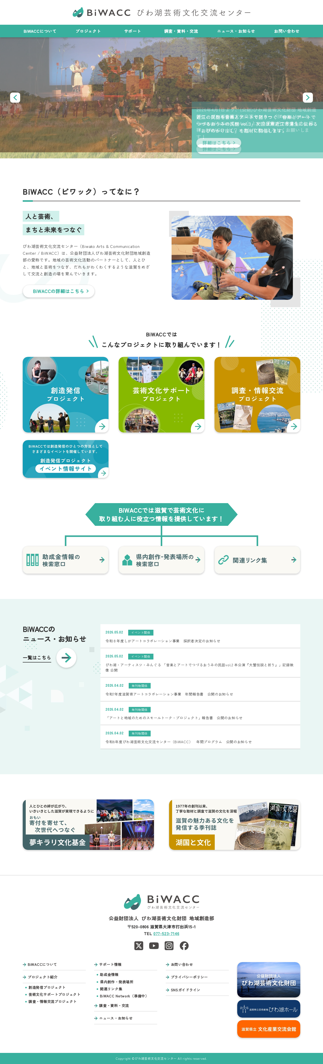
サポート (134, 31)
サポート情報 (110, 964)
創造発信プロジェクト (47, 987)
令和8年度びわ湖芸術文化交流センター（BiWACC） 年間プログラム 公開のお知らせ (178, 741)
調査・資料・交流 (181, 31)
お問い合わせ (287, 31)
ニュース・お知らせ (236, 31)
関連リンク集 (111, 989)
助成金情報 (109, 974)
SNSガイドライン (185, 990)
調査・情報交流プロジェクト (53, 1001)
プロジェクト (90, 31)
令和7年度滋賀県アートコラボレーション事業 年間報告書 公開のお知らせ (169, 694)
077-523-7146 (166, 933)
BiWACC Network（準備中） (124, 996)
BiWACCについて (40, 31)
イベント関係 (140, 632)
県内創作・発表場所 (116, 982)
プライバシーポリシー (189, 977)
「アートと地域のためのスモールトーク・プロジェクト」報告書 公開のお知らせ (174, 717)
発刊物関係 (140, 685)
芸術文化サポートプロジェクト (54, 994)
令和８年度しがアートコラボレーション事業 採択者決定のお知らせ (163, 640)
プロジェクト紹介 (43, 977)
